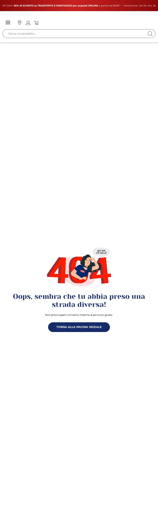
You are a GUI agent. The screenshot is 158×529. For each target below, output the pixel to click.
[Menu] (7, 23)
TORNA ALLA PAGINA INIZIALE (79, 327)
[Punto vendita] (19, 23)
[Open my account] (28, 22)
